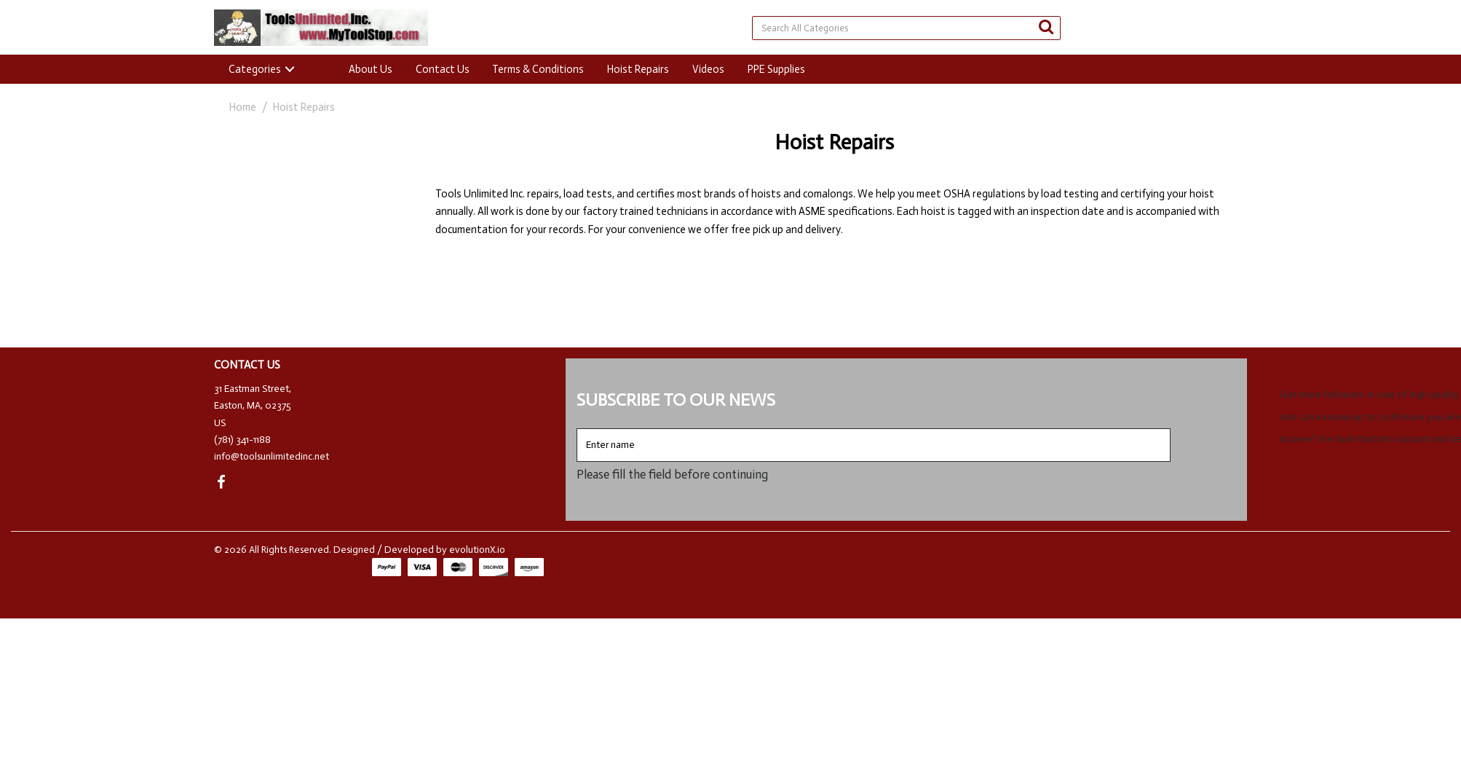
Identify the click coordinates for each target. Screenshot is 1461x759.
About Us (370, 69)
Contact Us (443, 69)
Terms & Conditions (538, 69)
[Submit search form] (1046, 27)
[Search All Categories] (906, 28)
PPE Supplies (776, 69)
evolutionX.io (477, 549)
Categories (255, 69)
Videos (708, 69)
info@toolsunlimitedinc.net (271, 456)
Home (242, 107)
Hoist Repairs (638, 69)
